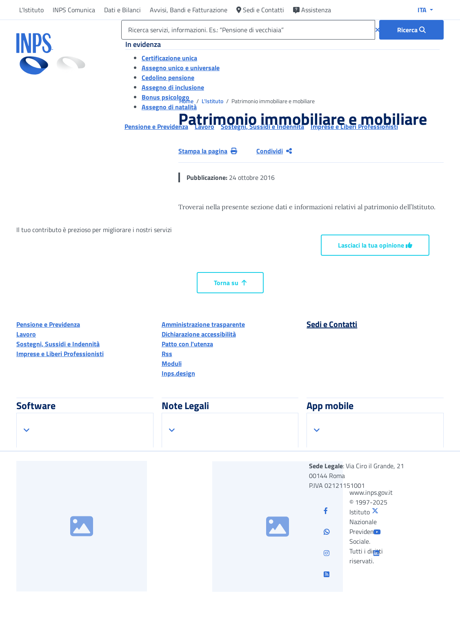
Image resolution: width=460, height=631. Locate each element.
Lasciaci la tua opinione (375, 245)
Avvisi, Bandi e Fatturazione (188, 10)
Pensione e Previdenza (48, 324)
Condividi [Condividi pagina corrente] (274, 151)
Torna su (230, 283)
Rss (167, 354)
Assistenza (312, 10)
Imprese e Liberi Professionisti (60, 354)
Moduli (172, 363)
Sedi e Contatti (260, 10)
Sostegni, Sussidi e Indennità (58, 344)
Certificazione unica (169, 58)
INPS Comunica (74, 10)
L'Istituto (31, 10)
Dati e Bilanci (122, 10)
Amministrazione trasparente (203, 324)
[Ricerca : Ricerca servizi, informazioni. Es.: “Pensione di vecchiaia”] (411, 30)
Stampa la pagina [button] (207, 151)
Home (187, 101)
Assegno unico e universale (181, 68)
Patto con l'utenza (187, 344)
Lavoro (26, 334)
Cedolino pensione (168, 77)
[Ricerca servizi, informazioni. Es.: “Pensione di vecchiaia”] (248, 30)
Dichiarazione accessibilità (199, 334)
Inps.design (178, 373)
